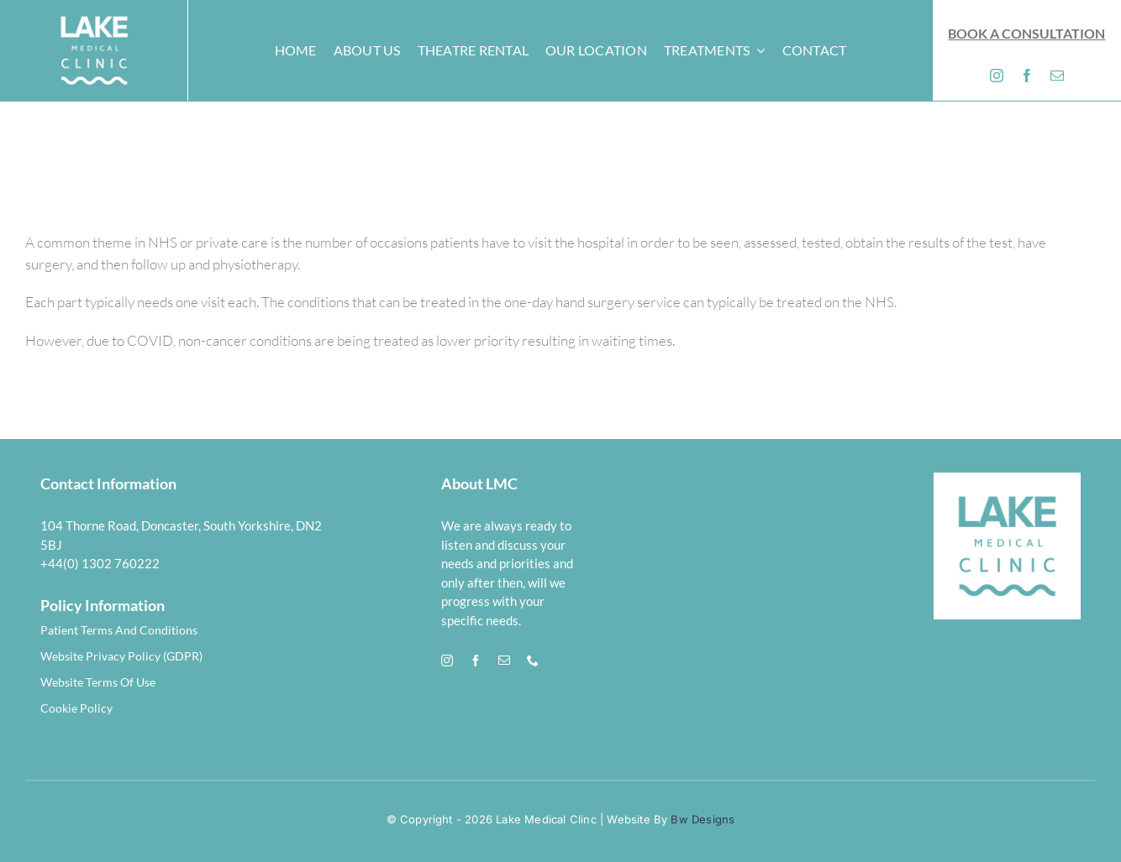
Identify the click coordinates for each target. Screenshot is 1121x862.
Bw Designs (700, 819)
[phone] (533, 660)
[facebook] (1027, 75)
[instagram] (996, 75)
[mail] (1057, 75)
